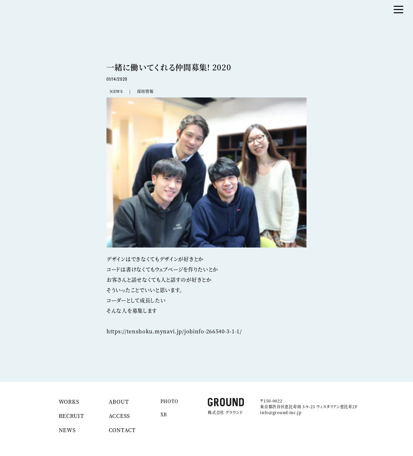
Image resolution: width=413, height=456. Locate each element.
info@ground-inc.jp (281, 412)
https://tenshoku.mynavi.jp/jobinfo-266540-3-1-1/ (174, 331)
